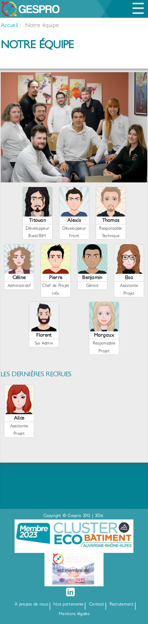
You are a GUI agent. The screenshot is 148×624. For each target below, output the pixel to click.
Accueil (9, 25)
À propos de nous (31, 604)
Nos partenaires (68, 604)
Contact (96, 604)
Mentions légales (74, 614)
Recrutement (121, 604)
